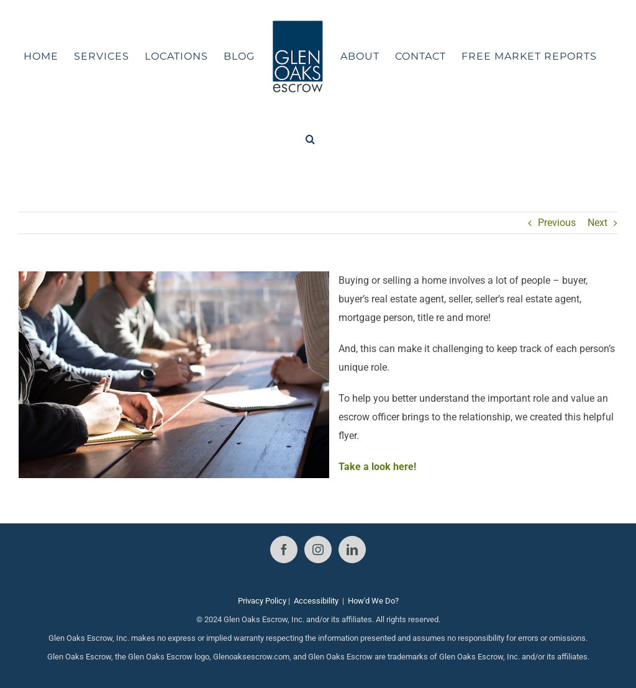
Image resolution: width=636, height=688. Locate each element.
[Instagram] (318, 549)
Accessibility (316, 600)
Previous (557, 223)
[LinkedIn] (352, 549)
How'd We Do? (373, 600)
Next (597, 223)
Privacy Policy (262, 600)
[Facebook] (284, 549)
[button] (311, 139)
